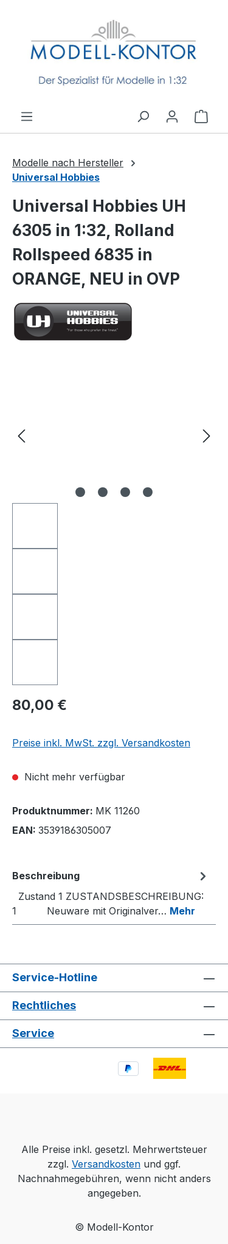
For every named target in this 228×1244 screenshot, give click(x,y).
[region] (114, 526)
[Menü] (26, 116)
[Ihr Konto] (172, 116)
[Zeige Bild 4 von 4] (148, 492)
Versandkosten (106, 1164)
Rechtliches (44, 1005)
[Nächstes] (207, 435)
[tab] (111, 892)
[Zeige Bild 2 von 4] (103, 492)
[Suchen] (142, 116)
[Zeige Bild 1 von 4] (80, 492)
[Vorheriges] (21, 435)
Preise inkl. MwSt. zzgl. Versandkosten (101, 743)
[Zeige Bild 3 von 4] (125, 492)
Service (33, 1033)
